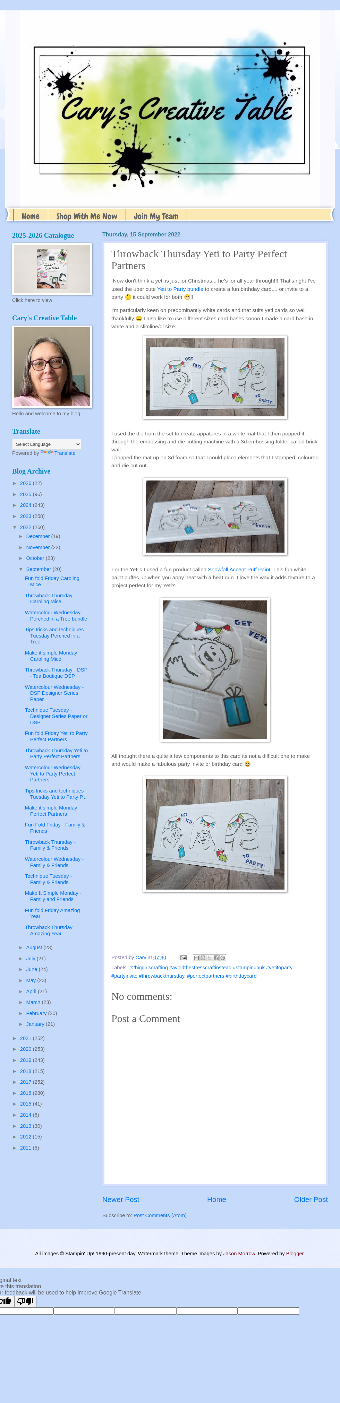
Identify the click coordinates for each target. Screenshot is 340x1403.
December (38, 536)
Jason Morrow (239, 1253)
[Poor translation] (25, 1301)
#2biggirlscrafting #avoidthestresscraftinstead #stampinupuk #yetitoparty (210, 967)
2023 (26, 516)
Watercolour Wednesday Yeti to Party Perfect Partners (52, 773)
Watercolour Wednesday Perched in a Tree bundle (56, 616)
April (32, 991)
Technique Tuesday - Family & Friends (48, 879)
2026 (26, 483)
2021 (26, 1038)
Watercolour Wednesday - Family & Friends (54, 862)
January (35, 1024)
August (34, 947)
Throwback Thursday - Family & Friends (50, 845)
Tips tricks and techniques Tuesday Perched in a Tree (54, 635)
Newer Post (120, 1199)
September (39, 569)
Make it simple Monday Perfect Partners (51, 811)
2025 (26, 494)
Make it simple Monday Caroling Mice (51, 656)
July (31, 958)
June (32, 969)
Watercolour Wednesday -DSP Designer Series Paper (54, 693)
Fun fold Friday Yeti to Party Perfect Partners (56, 736)
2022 (26, 527)
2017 (26, 1082)
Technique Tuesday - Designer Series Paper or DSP (56, 716)
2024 (26, 505)
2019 (26, 1060)
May (31, 980)
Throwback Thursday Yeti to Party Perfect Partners (56, 754)
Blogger (295, 1253)
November (38, 547)
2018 (26, 1071)
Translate (58, 453)
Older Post (311, 1199)
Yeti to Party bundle (180, 289)
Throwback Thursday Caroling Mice (49, 599)
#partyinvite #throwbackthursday (147, 976)
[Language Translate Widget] (46, 444)
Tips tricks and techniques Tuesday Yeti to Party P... (56, 794)
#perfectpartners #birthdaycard (221, 976)
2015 (26, 1104)
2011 (26, 1148)
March (34, 1002)
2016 (26, 1093)
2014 (26, 1115)
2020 (26, 1049)
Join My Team (156, 216)
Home (31, 216)
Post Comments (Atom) (160, 1215)
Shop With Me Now (87, 216)
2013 (26, 1126)
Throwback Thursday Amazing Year (49, 930)
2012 (26, 1137)
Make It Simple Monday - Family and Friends (53, 896)
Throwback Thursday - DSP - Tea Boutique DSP (56, 673)
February (37, 1013)
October (35, 558)
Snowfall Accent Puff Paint (239, 569)
